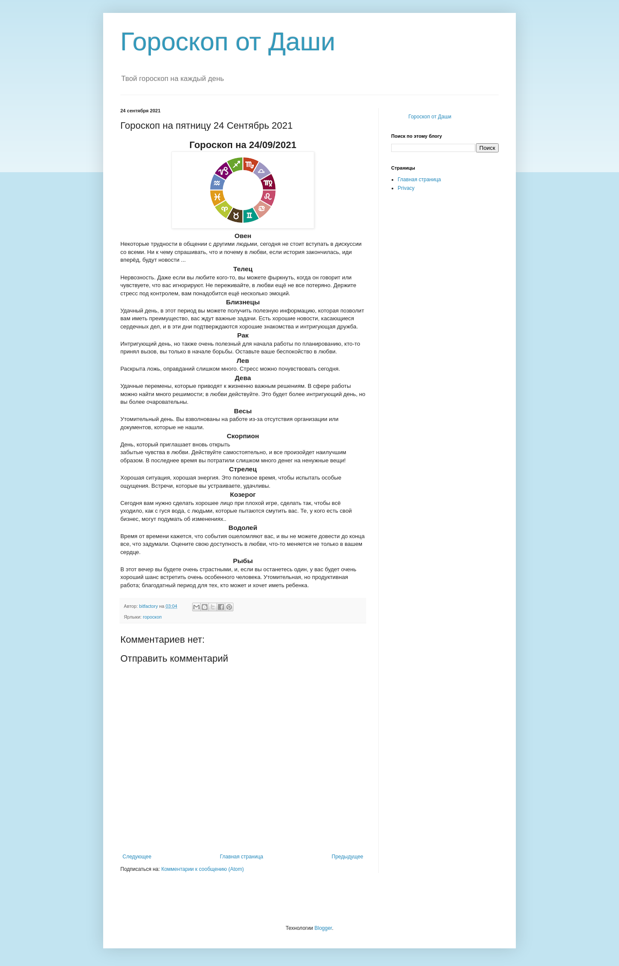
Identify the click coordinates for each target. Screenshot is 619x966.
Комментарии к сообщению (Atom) (202, 869)
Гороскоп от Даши (227, 41)
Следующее (137, 857)
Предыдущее (347, 857)
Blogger (323, 928)
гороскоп (152, 616)
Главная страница (242, 857)
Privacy (406, 188)
